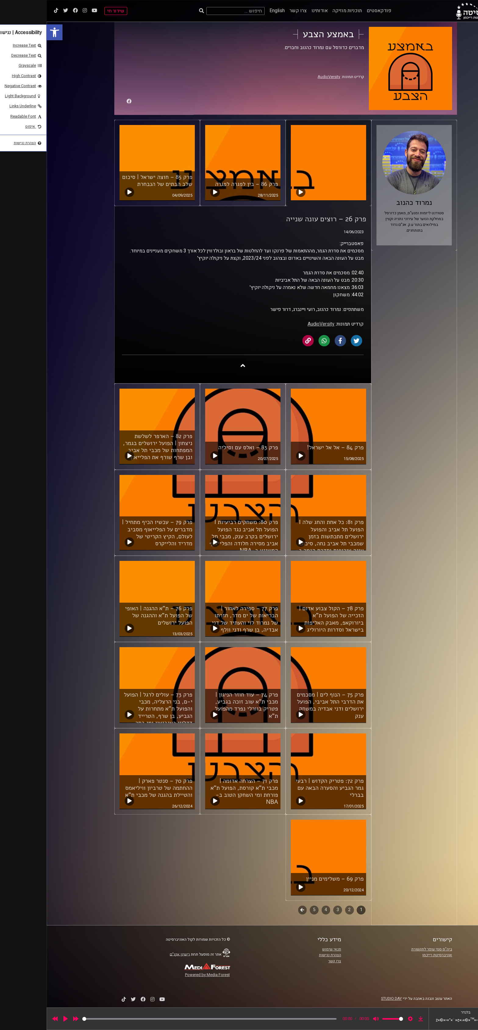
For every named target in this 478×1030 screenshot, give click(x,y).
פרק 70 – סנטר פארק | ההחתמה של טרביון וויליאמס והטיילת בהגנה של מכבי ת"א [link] (112, 788)
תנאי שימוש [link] (285, 949)
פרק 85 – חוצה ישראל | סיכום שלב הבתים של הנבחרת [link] (111, 180)
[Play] (19, 1019)
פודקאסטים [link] (332, 10)
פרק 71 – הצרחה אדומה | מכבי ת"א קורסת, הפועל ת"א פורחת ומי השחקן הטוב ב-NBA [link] (197, 791)
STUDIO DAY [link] (344, 998)
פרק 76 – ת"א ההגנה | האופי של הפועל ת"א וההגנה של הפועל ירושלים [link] (112, 615)
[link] (8, 32)
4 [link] (279, 910)
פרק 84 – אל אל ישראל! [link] (288, 447)
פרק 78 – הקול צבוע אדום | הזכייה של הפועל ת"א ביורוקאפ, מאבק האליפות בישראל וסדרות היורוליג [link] (284, 618)
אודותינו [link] (273, 10)
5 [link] (267, 910)
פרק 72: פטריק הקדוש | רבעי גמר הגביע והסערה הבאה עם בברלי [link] (283, 788)
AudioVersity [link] (282, 77)
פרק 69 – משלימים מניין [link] (288, 879)
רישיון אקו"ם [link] (133, 954)
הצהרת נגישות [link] (283, 955)
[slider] (163, 1019)
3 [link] (291, 910)
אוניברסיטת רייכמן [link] (390, 955)
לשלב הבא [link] (255, 910)
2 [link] (302, 910)
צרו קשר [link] (251, 10)
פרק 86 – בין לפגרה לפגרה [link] (199, 184)
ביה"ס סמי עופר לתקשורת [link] (385, 949)
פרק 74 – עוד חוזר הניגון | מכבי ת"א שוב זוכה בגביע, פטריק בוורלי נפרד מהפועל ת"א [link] (199, 705)
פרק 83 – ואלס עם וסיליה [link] (201, 447)
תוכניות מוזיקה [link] (300, 10)
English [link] (230, 10)
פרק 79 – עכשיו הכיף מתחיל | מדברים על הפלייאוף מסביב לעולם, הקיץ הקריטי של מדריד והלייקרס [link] (110, 532)
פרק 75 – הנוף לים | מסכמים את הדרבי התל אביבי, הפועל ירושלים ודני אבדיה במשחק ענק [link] (283, 705)
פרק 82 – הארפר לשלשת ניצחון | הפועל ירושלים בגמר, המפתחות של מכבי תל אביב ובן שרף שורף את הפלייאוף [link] (111, 446)
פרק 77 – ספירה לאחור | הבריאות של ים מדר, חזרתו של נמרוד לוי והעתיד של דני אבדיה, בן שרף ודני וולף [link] (198, 618)
